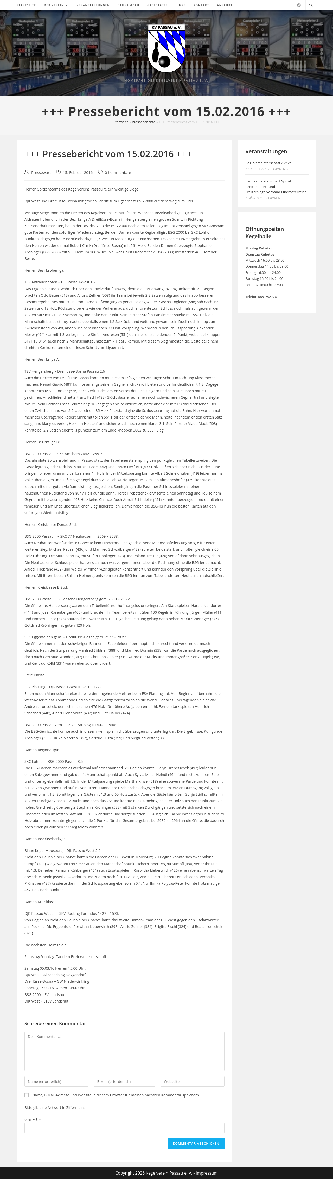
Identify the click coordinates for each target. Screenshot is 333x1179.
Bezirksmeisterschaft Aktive (268, 163)
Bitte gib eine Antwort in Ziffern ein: (54, 1107)
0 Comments (279, 169)
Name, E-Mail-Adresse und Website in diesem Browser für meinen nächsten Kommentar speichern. (116, 1095)
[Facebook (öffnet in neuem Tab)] (299, 5)
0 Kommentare (118, 172)
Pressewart (41, 172)
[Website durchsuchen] (311, 5)
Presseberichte (143, 121)
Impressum (206, 1173)
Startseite (121, 121)
